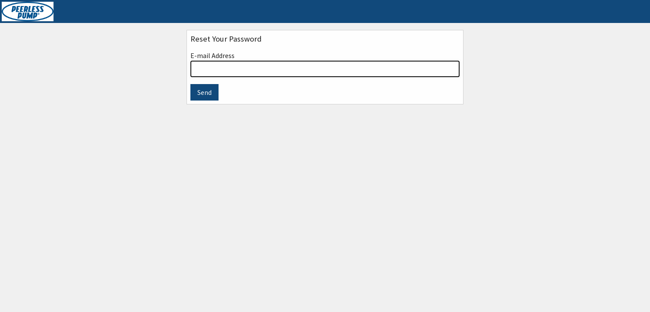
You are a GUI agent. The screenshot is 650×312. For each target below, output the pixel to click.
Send (204, 92)
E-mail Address (325, 64)
